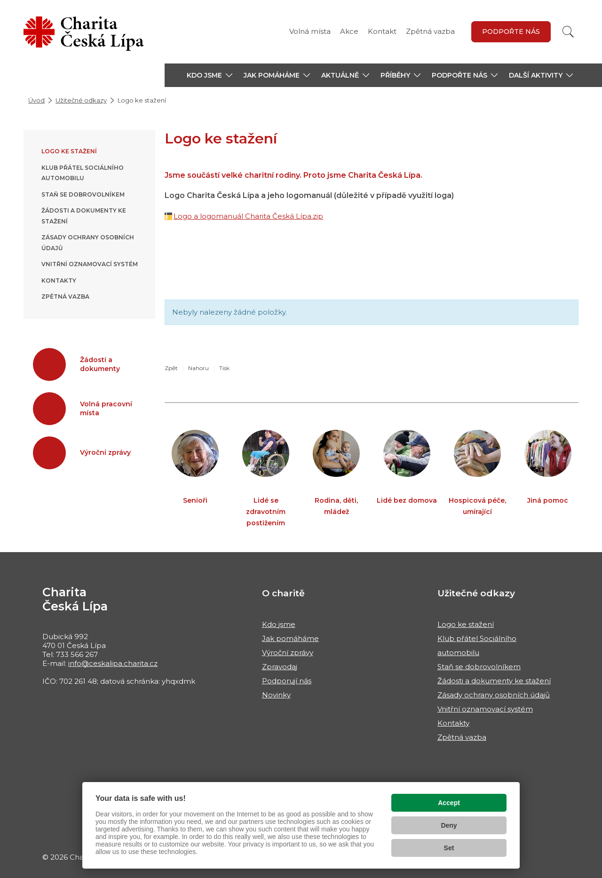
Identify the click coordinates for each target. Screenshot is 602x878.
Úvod (36, 100)
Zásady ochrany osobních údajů (493, 694)
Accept (449, 803)
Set (449, 848)
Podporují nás (286, 680)
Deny (449, 825)
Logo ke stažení (69, 151)
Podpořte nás (511, 31)
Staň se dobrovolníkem (83, 194)
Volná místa (310, 31)
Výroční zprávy (287, 652)
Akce (349, 31)
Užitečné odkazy (81, 100)
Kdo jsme (278, 624)
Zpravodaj (279, 666)
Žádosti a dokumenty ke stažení (494, 680)
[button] (209, 75)
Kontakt (382, 31)
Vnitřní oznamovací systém (89, 264)
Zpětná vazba (430, 31)
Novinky (276, 694)
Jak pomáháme (290, 638)
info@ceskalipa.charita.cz (113, 663)
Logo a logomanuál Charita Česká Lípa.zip (248, 216)
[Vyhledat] (568, 31)
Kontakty (58, 280)
